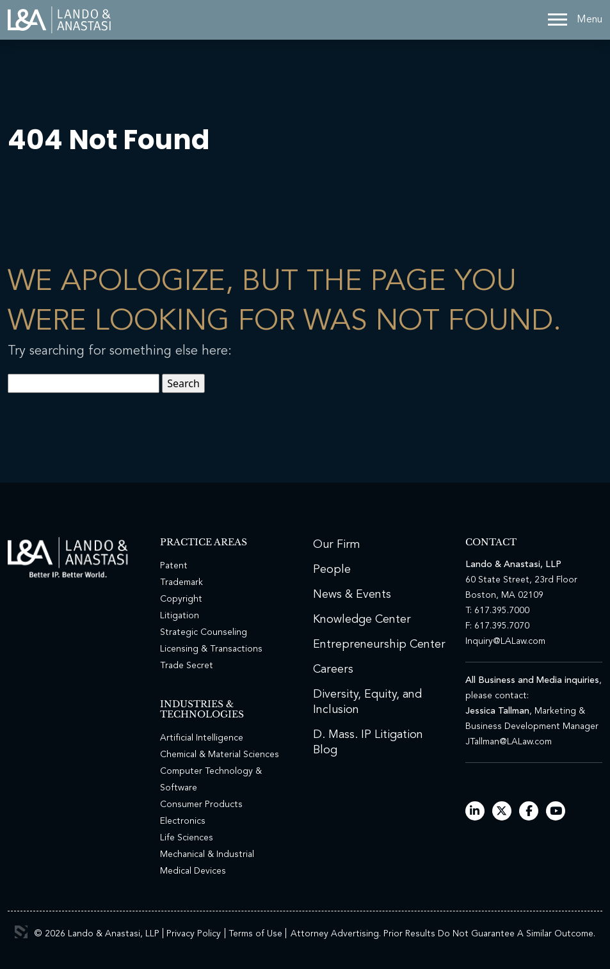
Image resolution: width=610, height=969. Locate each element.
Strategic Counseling (203, 632)
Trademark (181, 582)
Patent (174, 565)
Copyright (181, 599)
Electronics (182, 821)
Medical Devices (193, 871)
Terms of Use (255, 933)
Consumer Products (201, 804)
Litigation (179, 615)
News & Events (352, 594)
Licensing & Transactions (211, 649)
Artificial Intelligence (201, 737)
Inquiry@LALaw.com (505, 641)
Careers (333, 669)
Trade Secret (186, 665)
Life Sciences (186, 837)
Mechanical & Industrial (207, 854)
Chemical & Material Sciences (219, 754)
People (332, 569)
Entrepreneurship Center (379, 644)
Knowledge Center (362, 619)
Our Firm (336, 544)
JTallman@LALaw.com (508, 741)
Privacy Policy (193, 933)
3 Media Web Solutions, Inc (21, 931)
